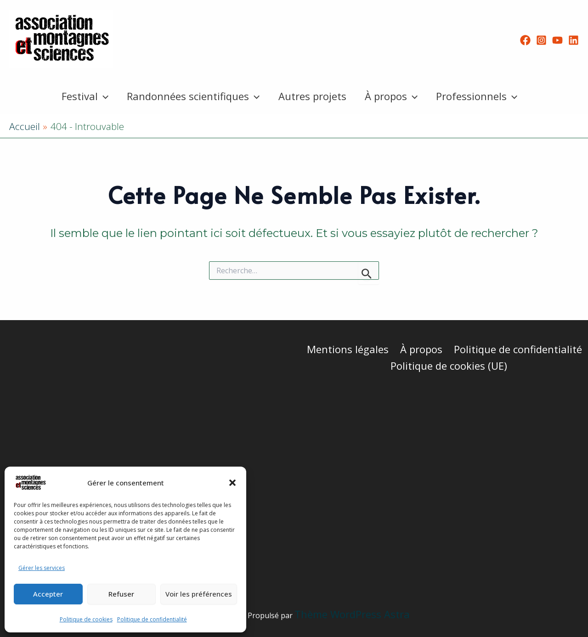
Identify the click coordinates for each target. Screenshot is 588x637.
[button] (232, 482)
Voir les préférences (198, 593)
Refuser (121, 593)
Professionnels (480, 96)
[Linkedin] (573, 40)
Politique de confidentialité (152, 619)
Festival (81, 96)
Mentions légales (349, 349)
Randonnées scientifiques (191, 96)
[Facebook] (525, 40)
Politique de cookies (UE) (449, 365)
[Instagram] (541, 40)
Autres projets (312, 96)
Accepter (48, 593)
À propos (393, 96)
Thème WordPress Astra (352, 614)
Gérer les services (41, 568)
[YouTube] (557, 40)
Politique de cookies (86, 619)
